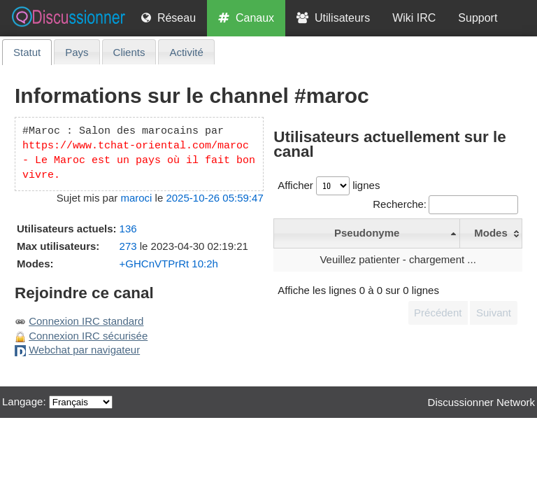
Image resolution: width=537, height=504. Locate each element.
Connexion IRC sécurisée (88, 336)
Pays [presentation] (76, 52)
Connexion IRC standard (86, 321)
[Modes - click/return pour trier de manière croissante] (491, 233)
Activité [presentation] (186, 52)
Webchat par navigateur (84, 350)
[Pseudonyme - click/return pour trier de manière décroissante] (366, 233)
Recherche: (445, 204)
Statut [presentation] (27, 52)
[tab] (27, 52)
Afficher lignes (329, 185)
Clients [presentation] (129, 52)
